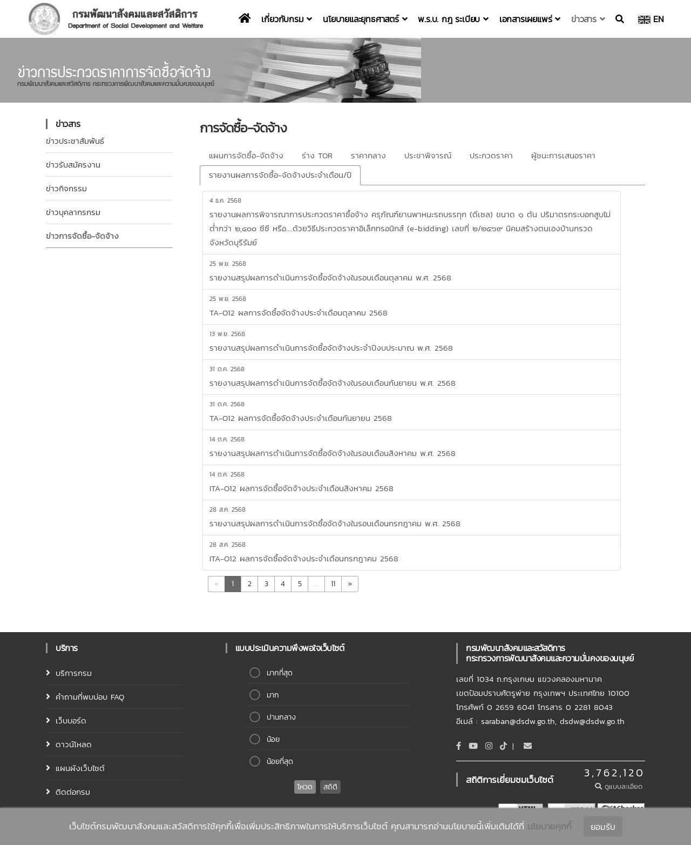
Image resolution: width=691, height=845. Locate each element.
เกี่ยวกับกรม (286, 18)
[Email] (528, 746)
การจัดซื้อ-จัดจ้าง (243, 127)
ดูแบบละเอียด (620, 786)
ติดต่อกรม (73, 792)
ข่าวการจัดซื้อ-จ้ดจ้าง (82, 236)
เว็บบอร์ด (71, 720)
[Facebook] (458, 746)
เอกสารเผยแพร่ (529, 18)
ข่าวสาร (588, 18)
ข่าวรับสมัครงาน (73, 164)
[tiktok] (503, 746)
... (316, 583)
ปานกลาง (281, 717)
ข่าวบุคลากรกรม (73, 212)
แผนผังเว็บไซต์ (80, 768)
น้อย (273, 739)
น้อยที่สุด (280, 761)
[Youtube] (473, 746)
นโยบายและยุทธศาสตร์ (365, 18)
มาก (273, 695)
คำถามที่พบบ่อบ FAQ (90, 696)
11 (333, 583)
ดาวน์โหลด (74, 744)
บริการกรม (74, 673)
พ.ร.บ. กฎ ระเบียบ (453, 18)
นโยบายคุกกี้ (549, 826)
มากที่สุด (280, 673)
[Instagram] (488, 746)
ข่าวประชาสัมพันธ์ (75, 141)
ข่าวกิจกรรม (66, 188)
